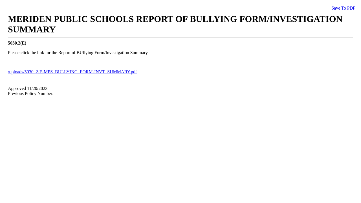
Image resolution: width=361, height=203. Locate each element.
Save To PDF (343, 8)
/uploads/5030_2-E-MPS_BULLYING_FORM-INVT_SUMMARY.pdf (72, 71)
